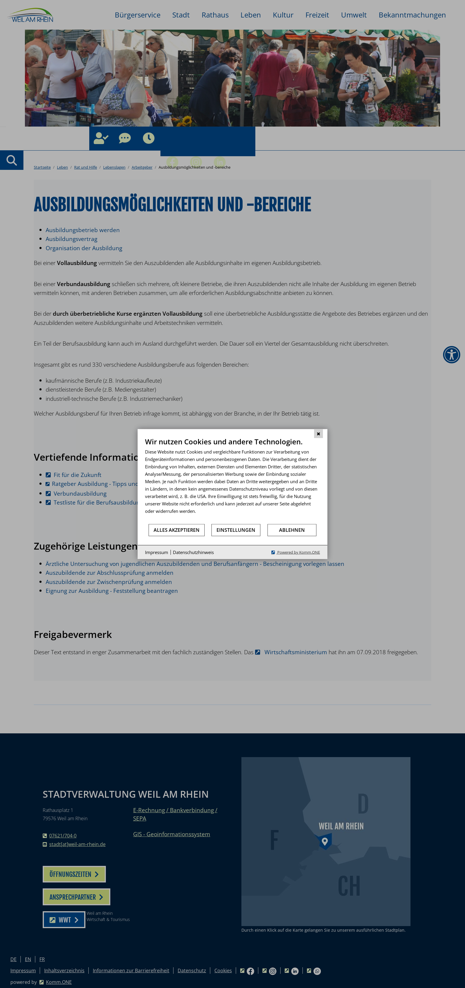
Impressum (156, 552)
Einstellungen (235, 529)
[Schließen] (318, 433)
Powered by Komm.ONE (298, 552)
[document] (232, 480)
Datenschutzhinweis (193, 552)
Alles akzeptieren (177, 529)
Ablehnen (292, 529)
